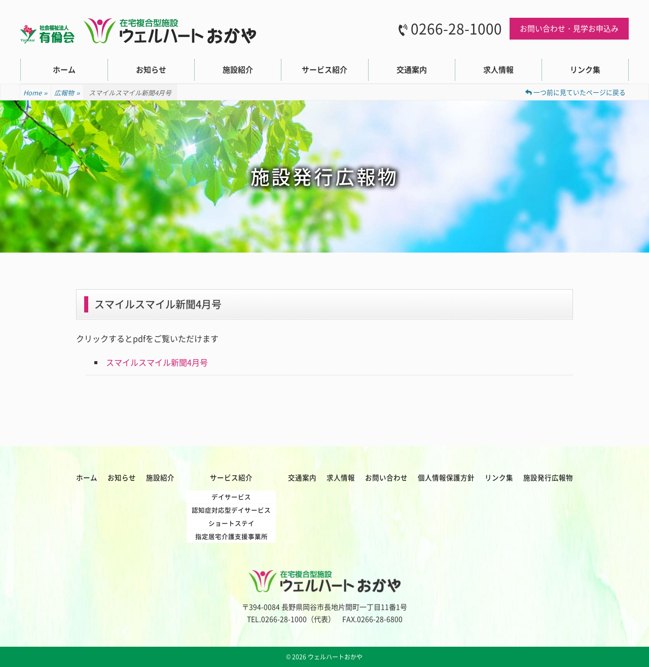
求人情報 (498, 69)
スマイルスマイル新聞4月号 (157, 362)
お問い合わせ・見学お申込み (569, 28)
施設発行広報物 (548, 477)
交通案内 (411, 69)
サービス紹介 (324, 69)
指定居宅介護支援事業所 (231, 536)
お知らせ (151, 69)
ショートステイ (231, 523)
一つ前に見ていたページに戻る (575, 92)
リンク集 (585, 69)
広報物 (67, 92)
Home (35, 92)
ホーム (64, 69)
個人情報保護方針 (446, 477)
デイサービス (231, 497)
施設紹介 (238, 69)
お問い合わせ (386, 477)
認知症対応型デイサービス (231, 510)
